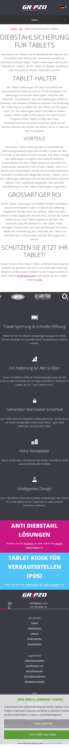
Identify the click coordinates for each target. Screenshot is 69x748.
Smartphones (34, 628)
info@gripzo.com (26, 275)
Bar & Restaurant (34, 671)
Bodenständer (34, 638)
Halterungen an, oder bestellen (42, 584)
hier (40, 279)
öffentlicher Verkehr (35, 681)
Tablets (34, 622)
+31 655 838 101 (39, 607)
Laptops (35, 633)
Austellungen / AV (34, 665)
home (14, 28)
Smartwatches (34, 643)
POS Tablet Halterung (34, 676)
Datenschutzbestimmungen (53, 743)
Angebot (28, 543)
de (21, 28)
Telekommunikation (34, 660)
